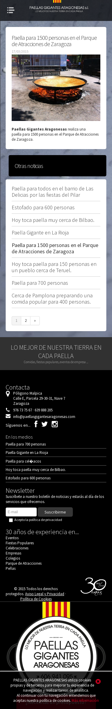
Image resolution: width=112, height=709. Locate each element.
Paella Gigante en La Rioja (40, 232)
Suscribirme (55, 512)
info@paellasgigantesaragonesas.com (44, 416)
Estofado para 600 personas (43, 207)
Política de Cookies (36, 599)
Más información (85, 700)
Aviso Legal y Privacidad (44, 593)
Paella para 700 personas (40, 282)
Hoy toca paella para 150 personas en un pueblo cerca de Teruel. (54, 267)
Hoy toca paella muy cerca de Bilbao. (53, 219)
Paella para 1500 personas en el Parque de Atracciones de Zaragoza (55, 248)
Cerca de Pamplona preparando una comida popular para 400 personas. (52, 298)
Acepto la (37, 519)
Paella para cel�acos (23, 461)
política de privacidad (45, 519)
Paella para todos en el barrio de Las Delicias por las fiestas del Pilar (52, 191)
